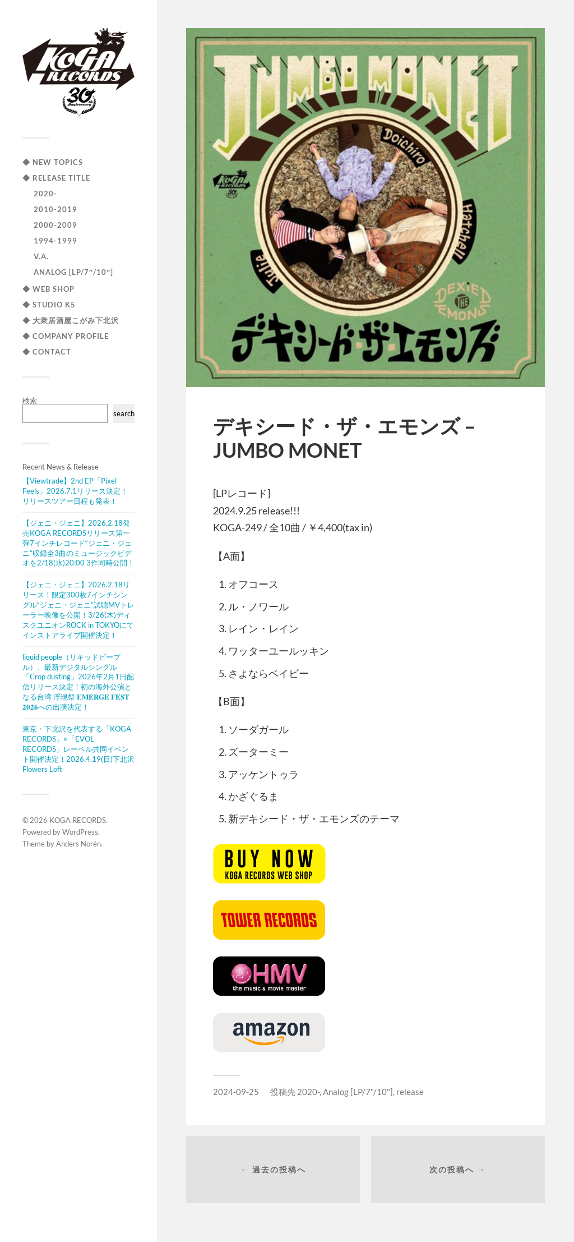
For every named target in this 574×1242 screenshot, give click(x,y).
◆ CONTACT (46, 351)
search (124, 413)
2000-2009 (55, 224)
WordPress (80, 831)
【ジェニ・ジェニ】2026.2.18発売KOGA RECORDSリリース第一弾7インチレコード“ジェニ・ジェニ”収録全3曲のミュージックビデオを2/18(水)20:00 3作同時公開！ (78, 543)
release (410, 1092)
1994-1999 (55, 240)
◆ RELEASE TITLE (56, 177)
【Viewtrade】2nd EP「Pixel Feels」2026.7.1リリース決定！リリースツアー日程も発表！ (75, 490)
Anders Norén (78, 843)
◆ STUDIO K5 (49, 304)
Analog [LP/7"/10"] (358, 1092)
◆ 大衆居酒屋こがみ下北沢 (70, 320)
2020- (45, 193)
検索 (29, 400)
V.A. (41, 256)
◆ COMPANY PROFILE (65, 336)
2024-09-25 (236, 1092)
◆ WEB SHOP (48, 288)
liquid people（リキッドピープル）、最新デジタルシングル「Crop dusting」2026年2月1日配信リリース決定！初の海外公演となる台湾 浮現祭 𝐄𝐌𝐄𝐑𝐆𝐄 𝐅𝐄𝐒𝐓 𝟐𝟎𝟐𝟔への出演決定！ (78, 681)
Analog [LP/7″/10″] (73, 272)
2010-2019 (55, 209)
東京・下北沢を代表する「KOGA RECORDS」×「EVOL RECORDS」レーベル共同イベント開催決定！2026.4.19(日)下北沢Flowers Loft (78, 749)
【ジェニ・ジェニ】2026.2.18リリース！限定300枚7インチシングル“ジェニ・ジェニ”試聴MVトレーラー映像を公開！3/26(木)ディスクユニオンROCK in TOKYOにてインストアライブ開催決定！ (78, 609)
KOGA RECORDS (77, 820)
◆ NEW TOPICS (52, 162)
